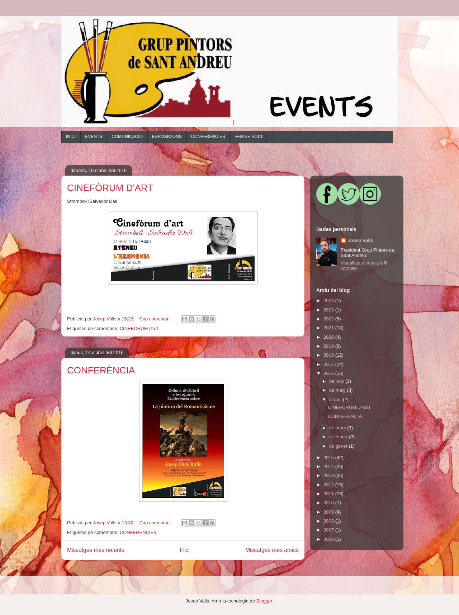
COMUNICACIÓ (127, 136)
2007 (329, 530)
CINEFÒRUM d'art (139, 328)
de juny (337, 381)
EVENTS (93, 136)
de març (338, 427)
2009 (329, 512)
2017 (329, 364)
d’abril (336, 399)
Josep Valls (360, 240)
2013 (329, 475)
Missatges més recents (95, 550)
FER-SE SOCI (248, 136)
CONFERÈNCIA (101, 370)
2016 (329, 373)
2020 (329, 337)
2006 (329, 539)
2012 (329, 484)
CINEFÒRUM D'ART (110, 187)
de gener (339, 446)
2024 (329, 300)
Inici (185, 550)
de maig (338, 390)
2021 (329, 327)
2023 (329, 310)
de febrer (339, 436)
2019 (329, 346)
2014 (329, 466)
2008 (329, 521)
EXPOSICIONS (167, 136)
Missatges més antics (272, 550)
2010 (329, 502)
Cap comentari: (155, 318)
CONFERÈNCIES (208, 136)
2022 (329, 318)
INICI (71, 136)
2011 (329, 493)
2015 (329, 457)
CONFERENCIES (138, 532)
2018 (329, 355)
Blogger (264, 601)
